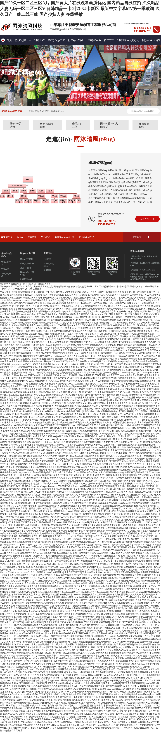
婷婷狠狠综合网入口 (111, 433)
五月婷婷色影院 (73, 694)
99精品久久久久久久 (85, 653)
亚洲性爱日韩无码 (55, 497)
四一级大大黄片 (25, 597)
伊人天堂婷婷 (142, 653)
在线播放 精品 (99, 644)
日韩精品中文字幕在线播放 (121, 384)
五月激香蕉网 (10, 531)
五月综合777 (75, 655)
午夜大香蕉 (5, 292)
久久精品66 (139, 664)
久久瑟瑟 (27, 400)
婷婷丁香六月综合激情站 (134, 453)
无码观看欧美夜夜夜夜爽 (132, 683)
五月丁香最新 (88, 694)
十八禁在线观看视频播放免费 (91, 686)
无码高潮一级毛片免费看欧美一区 (70, 605)
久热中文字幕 (92, 414)
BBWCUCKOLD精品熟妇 (52, 353)
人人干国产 (80, 353)
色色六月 (155, 514)
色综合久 (11, 495)
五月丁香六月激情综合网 (108, 370)
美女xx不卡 (21, 336)
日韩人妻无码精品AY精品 (88, 411)
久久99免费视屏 (95, 630)
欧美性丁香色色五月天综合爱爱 (60, 542)
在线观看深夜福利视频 (67, 342)
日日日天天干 (71, 295)
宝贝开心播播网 (126, 411)
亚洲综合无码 (9, 644)
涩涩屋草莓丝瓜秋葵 (107, 503)
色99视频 (75, 683)
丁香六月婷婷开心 (42, 539)
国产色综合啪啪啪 (62, 700)
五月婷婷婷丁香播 (83, 644)
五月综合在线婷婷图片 (15, 658)
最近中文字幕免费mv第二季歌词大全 (54, 680)
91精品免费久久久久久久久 (20, 350)
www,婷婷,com (52, 433)
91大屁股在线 (139, 600)
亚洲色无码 (34, 384)
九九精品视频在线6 (51, 514)
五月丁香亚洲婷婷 (94, 389)
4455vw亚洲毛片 (129, 300)
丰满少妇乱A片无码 (106, 603)
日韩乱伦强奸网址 (142, 644)
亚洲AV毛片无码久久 (43, 350)
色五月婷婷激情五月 (28, 536)
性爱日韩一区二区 (43, 653)
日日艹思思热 (140, 411)
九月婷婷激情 (24, 320)
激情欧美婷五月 (94, 506)
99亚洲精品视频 (125, 506)
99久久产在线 (73, 692)
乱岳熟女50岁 (113, 558)
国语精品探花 (127, 708)
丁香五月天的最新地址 (68, 486)
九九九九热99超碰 (57, 686)
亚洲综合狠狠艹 (27, 669)
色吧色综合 (41, 497)
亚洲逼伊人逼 (62, 628)
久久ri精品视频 (129, 331)
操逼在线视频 (107, 619)
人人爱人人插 (138, 647)
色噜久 (133, 667)
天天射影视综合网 (57, 403)
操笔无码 (47, 297)
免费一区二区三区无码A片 (67, 592)
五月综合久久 (17, 328)
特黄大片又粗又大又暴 (10, 581)
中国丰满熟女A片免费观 (25, 525)
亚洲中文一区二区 (100, 567)
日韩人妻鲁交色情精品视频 (70, 714)
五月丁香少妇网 (21, 397)
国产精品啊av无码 (148, 395)
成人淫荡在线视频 (100, 350)
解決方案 (109, 40)
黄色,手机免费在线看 (147, 597)
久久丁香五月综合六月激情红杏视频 (69, 297)
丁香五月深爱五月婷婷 (80, 642)
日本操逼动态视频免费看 (135, 364)
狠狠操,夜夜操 (99, 611)
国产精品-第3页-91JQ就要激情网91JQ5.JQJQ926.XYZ (50, 667)
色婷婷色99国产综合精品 (112, 309)
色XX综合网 (126, 439)
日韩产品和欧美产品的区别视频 (113, 406)
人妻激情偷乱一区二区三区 (142, 295)
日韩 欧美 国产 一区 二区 (120, 314)
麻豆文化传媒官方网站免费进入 (62, 716)
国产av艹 (143, 470)
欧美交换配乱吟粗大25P (131, 569)
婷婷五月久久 (42, 478)
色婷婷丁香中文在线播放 (92, 583)
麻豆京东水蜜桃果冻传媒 (144, 575)
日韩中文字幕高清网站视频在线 (80, 608)
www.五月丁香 (140, 483)
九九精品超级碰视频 (80, 661)
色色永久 (38, 483)
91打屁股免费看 (10, 411)
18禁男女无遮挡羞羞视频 (101, 420)
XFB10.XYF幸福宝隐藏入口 (74, 630)
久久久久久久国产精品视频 (82, 325)
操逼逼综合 (138, 586)
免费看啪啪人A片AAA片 (60, 395)
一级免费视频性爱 (86, 672)
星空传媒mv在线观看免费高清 (96, 450)
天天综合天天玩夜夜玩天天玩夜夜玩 (52, 425)
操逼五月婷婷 (24, 342)
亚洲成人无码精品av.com (88, 550)
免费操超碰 (5, 364)
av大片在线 (65, 650)
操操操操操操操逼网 (133, 342)
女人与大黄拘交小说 (9, 517)
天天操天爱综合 (23, 655)
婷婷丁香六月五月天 (125, 386)
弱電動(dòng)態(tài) (128, 40)
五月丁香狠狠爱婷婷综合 (84, 553)
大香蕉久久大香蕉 (63, 406)
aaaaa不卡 (11, 384)
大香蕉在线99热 (79, 483)
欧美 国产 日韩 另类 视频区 (29, 331)
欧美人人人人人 (95, 561)
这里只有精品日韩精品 (70, 722)
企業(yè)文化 (76, 125)
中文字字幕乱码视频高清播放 (139, 353)
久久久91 (85, 569)
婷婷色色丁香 (15, 403)
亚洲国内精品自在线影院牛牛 (124, 470)
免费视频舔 (78, 395)
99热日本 (127, 361)
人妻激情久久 (13, 722)
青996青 (22, 650)
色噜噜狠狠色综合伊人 (144, 672)
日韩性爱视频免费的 (67, 669)
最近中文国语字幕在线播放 (34, 728)
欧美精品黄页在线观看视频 (85, 322)
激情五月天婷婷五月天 (143, 417)
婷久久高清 (39, 511)
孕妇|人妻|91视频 (148, 322)
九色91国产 (24, 431)
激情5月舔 (109, 339)
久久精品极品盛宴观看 (98, 508)
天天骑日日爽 (104, 725)
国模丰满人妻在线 (87, 320)
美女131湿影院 (130, 722)
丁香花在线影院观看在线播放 (36, 619)
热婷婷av (131, 447)
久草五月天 (115, 622)
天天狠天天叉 (96, 511)
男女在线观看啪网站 (40, 719)
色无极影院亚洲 (74, 378)
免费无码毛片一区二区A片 (26, 675)
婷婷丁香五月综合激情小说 (88, 708)
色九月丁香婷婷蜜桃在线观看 (65, 422)
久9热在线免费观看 (86, 431)
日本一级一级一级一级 (27, 564)
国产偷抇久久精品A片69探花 (147, 639)
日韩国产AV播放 (17, 689)
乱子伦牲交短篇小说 (54, 445)
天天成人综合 (136, 716)
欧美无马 (155, 420)
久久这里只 (5, 422)
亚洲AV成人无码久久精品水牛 (42, 436)
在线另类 (106, 422)
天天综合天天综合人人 (47, 314)
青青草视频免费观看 (12, 392)
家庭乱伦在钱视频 (111, 683)
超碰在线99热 (132, 614)
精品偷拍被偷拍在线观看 (35, 611)
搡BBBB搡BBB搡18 (35, 567)
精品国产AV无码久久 (81, 567)
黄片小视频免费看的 (23, 475)
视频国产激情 (131, 617)
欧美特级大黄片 (38, 489)
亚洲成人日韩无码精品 (114, 511)
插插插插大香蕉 (68, 550)
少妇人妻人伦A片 (11, 672)
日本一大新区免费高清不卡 (147, 578)
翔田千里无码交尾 (100, 642)
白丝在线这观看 (143, 386)
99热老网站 (141, 447)
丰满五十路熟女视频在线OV (56, 331)
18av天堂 (117, 539)
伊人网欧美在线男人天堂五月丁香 (50, 508)
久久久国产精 (143, 667)
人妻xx (57, 575)
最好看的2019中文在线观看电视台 (137, 592)
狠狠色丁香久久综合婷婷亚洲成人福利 (98, 492)
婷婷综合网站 (11, 683)
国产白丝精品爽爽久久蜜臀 (102, 386)
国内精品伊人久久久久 (139, 528)
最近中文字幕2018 (69, 597)
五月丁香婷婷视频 (83, 711)
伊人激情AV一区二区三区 (40, 458)
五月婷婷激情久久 (24, 511)
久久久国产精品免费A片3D (96, 714)
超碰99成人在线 (133, 464)
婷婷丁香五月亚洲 (143, 708)
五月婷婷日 (111, 625)
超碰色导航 (16, 372)
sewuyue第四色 (124, 647)
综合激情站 (45, 703)
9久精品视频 (67, 586)
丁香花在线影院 (14, 725)
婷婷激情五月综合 (22, 442)
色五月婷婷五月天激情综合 (62, 361)
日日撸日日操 (91, 697)
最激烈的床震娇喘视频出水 (56, 642)
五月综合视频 (52, 556)
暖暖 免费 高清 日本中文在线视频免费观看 (96, 447)
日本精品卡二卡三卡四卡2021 (61, 397)
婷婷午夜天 (149, 603)
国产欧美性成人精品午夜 (83, 650)
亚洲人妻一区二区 (139, 356)
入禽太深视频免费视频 (44, 697)
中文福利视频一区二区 (41, 345)
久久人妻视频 (23, 428)
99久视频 (11, 314)
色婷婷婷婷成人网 (35, 336)
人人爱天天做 (138, 297)
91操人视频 (120, 614)
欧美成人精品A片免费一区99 (108, 722)
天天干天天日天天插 (42, 639)
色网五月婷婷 (15, 569)
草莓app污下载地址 (20, 642)
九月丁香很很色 (86, 334)
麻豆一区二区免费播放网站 (103, 647)
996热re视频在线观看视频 (137, 347)
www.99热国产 (82, 386)
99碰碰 (98, 575)
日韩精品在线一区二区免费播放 (133, 325)
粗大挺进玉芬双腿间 (107, 472)
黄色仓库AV (10, 428)
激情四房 (111, 644)
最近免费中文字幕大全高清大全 (38, 356)
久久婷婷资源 (123, 603)
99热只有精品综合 (54, 572)
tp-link (20, 237)
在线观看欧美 (150, 619)
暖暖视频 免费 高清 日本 (83, 680)
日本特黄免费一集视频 (76, 561)
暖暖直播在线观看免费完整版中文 (28, 542)
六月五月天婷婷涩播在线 (133, 433)
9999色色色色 (122, 667)
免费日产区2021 (140, 711)
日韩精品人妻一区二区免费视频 (100, 445)
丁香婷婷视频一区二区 (24, 614)
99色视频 (118, 633)
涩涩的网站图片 (35, 414)
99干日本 (53, 417)
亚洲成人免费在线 (44, 575)
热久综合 (154, 370)
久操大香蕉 (30, 447)
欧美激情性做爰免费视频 (128, 514)
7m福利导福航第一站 (150, 550)
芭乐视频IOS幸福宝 (71, 450)
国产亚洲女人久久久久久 (128, 322)
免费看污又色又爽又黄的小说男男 (80, 603)
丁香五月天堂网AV (59, 617)
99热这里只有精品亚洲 (35, 311)
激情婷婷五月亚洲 (69, 481)
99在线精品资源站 (112, 630)
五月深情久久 (63, 389)
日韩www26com (58, 725)
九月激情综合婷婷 (73, 458)
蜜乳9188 (59, 603)
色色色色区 (151, 664)
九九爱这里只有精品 (76, 547)
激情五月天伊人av (137, 403)
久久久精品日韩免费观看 (100, 347)
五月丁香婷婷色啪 (39, 655)
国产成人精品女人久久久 (140, 719)
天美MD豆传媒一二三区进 (140, 636)
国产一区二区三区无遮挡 (129, 414)
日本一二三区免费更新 (53, 589)
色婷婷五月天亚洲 (25, 653)
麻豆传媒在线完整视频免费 (109, 367)
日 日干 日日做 (148, 464)
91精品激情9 (44, 420)
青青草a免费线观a (146, 422)
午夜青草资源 (15, 361)
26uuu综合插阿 (10, 497)
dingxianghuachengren (9, 669)
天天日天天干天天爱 (55, 464)
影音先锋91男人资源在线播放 (31, 464)
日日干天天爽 (136, 603)
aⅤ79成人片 (101, 650)
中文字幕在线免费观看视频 (61, 728)
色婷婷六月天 (72, 303)
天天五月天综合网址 (48, 322)
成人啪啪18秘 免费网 (15, 547)
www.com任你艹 (22, 572)
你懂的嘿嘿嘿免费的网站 (127, 661)
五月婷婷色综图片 (103, 589)
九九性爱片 (68, 644)
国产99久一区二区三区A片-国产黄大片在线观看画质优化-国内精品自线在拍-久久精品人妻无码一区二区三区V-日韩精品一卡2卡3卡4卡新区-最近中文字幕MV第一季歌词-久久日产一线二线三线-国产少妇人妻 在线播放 (80, 8)
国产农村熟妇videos (96, 625)
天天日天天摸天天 (45, 447)
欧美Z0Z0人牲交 (103, 572)
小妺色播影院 (24, 406)
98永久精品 (71, 672)
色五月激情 (19, 503)
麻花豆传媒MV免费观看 (125, 500)
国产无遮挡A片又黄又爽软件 (130, 334)
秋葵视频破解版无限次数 (79, 350)
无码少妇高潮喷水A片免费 (53, 692)
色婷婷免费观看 (39, 500)
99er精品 (27, 453)
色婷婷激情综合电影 (23, 483)
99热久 (112, 564)
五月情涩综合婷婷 (83, 461)
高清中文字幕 (109, 311)
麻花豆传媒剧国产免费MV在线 (39, 605)
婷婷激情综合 (90, 503)
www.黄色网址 (93, 547)
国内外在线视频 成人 (101, 689)
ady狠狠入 (87, 378)
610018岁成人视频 (35, 658)
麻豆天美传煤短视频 (122, 586)
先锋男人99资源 (140, 314)
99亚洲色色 (119, 353)
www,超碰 (45, 678)
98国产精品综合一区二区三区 (25, 703)
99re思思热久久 (99, 536)
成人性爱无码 (38, 400)
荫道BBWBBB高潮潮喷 (141, 561)
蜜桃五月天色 (74, 703)
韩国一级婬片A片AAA (139, 492)
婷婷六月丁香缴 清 (81, 539)
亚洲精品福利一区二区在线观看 (59, 414)
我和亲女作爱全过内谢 (29, 711)
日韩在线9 (95, 578)
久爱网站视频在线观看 (136, 350)
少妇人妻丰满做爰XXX (104, 628)
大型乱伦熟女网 (108, 547)
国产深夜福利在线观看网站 (31, 683)
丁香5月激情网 (91, 622)
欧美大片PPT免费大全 (134, 700)
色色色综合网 (129, 525)
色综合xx (70, 370)
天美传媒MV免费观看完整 (113, 550)
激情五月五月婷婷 (60, 328)
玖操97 (150, 453)
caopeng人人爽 (87, 589)
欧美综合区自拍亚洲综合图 (36, 317)
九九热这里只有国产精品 (56, 336)
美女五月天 (79, 697)
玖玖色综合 (102, 425)
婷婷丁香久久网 (62, 306)
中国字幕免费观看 (105, 497)
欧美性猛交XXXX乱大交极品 (139, 511)
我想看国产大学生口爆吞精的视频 (112, 359)
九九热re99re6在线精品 (135, 292)
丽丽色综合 (52, 647)
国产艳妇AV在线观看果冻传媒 (28, 303)
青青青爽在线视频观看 (83, 544)
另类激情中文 (96, 705)
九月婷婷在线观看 (130, 630)
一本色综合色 (66, 347)
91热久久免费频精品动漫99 (53, 495)
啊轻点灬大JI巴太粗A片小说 (13, 417)
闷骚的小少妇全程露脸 (113, 658)
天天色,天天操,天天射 (28, 322)
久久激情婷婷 (57, 619)
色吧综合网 (56, 503)
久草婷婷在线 (109, 345)
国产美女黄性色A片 (108, 442)
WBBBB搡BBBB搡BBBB (67, 428)
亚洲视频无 (44, 536)
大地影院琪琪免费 (150, 414)
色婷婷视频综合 (124, 345)
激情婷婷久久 (148, 378)
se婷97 (26, 569)
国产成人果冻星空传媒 (103, 719)
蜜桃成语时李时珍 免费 (106, 325)
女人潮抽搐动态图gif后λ (48, 519)
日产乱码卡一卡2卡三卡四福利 (46, 442)
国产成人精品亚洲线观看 (71, 622)
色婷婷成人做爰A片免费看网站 (77, 564)
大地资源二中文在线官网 (142, 339)
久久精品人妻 (133, 531)
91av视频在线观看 (8, 539)
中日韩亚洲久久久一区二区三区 (33, 578)
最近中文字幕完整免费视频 (145, 361)
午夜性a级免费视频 (18, 436)
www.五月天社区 (59, 703)
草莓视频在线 (85, 495)
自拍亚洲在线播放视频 (129, 581)
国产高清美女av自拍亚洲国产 (107, 331)
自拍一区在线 (144, 300)
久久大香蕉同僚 (38, 572)
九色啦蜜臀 (84, 705)
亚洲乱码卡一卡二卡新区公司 (143, 675)
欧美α (110, 650)
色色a (127, 428)
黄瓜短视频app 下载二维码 (145, 345)
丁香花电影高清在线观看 (35, 716)
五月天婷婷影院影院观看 (43, 628)
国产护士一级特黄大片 (95, 395)
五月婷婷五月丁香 (132, 705)
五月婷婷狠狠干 (135, 456)
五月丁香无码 (79, 506)
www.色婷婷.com (60, 408)
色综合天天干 (112, 375)
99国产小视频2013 (106, 292)
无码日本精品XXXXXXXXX (86, 317)
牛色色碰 (71, 411)
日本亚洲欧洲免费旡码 (132, 542)
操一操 (63, 519)
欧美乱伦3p (65, 372)
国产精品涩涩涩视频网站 (138, 605)
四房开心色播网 (148, 581)
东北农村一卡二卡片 (140, 539)
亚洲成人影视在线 (57, 378)
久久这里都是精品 (13, 600)
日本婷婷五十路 (66, 461)
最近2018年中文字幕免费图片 (132, 508)
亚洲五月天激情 (73, 464)
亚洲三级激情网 (61, 558)
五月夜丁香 (41, 608)
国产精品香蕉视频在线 (55, 547)
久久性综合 (19, 692)
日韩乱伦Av (57, 367)
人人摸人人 (122, 492)
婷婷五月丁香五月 (65, 500)
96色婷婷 (90, 581)
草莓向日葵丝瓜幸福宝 (147, 547)
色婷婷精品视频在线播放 (49, 586)
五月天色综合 (65, 539)
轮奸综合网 (110, 514)
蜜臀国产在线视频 (139, 475)
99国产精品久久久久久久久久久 (50, 370)
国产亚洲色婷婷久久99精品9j (38, 309)
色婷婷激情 (122, 636)
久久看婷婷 (146, 544)
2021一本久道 (132, 550)
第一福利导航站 (32, 408)
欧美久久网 (99, 597)
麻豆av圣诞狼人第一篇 (34, 528)
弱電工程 (39, 40)
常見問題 (47, 270)
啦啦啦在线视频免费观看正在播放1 (75, 633)
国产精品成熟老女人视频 (129, 625)
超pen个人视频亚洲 (22, 500)
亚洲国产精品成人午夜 (119, 356)
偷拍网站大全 (43, 372)
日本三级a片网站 (84, 417)
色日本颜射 (87, 655)
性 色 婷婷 (14, 306)
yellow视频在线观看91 (134, 309)
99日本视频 (55, 630)
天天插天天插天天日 (89, 692)
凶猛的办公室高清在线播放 (22, 456)
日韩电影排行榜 (38, 481)
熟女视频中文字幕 (62, 661)
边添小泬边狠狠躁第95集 (27, 561)
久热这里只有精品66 (12, 450)
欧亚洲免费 (65, 381)
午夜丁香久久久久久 (16, 558)
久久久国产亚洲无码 (84, 728)
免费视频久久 (96, 345)
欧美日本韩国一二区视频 (43, 292)
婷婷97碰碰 (94, 664)
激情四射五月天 (110, 506)
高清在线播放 (39, 472)
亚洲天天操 (104, 470)
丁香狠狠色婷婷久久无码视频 (21, 708)
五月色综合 (36, 406)
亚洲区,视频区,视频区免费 (47, 722)
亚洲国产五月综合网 (129, 400)
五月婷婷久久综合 (146, 686)
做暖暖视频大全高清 (91, 464)
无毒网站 (76, 525)
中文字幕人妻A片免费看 (54, 303)
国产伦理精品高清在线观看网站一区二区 (130, 478)
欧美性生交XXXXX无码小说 (144, 536)
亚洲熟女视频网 (76, 408)
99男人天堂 (93, 675)
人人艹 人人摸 (53, 481)
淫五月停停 (33, 433)
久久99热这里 (101, 400)
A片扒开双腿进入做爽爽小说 (114, 522)
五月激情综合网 (68, 442)
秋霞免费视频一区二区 (144, 608)
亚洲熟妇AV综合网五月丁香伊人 (87, 311)
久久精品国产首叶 (64, 697)
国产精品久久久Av (27, 586)
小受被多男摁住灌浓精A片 (124, 422)
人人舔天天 (148, 716)
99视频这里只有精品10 (24, 425)
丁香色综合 (8, 478)
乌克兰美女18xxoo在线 (141, 372)
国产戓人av (65, 525)
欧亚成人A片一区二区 (31, 492)
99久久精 (119, 292)
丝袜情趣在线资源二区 (117, 395)
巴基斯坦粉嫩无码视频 (91, 525)
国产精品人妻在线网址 (46, 669)
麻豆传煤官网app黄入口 (11, 445)
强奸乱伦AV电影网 (32, 403)
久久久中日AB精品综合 (112, 700)
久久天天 (52, 342)
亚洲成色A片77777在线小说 (137, 420)
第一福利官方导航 (16, 603)
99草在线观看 (86, 428)
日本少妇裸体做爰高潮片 (29, 514)
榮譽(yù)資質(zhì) (47, 125)
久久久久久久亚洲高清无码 (40, 558)
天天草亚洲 (53, 611)
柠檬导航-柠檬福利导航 (145, 506)
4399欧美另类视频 (38, 569)
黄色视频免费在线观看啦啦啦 (137, 567)
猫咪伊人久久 (31, 422)
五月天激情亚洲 (51, 622)
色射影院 (112, 536)
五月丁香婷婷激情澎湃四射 (82, 528)
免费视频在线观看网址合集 (52, 675)
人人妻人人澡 (134, 594)
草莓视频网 (119, 495)
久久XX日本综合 (111, 389)
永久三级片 (30, 583)
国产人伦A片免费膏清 (56, 600)
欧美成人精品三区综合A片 (108, 300)
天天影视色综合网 (65, 386)
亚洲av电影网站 (130, 367)
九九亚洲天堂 (101, 694)
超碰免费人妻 (36, 642)
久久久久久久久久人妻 (109, 519)
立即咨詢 (147, 219)
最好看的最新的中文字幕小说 (19, 697)
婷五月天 (33, 470)
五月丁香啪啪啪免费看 (139, 406)
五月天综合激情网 (51, 597)
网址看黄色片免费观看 (126, 445)
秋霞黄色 (104, 453)
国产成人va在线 (60, 375)
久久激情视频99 (94, 605)
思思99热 (54, 372)
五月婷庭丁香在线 (131, 544)
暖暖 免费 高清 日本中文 (125, 408)
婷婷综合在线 (142, 553)
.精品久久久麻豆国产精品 (21, 508)
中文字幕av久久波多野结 (39, 367)
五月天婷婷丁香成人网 (131, 655)
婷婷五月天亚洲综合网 (82, 658)
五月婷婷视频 (43, 525)
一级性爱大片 (81, 667)
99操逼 (109, 597)
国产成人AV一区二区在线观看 (57, 483)
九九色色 (96, 700)
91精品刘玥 (56, 636)
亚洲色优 (115, 639)
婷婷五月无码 (38, 453)
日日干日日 (57, 564)
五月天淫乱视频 (107, 486)
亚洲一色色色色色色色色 (103, 661)
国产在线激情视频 (104, 320)
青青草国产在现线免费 (87, 519)
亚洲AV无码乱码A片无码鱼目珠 (114, 675)
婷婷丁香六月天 (100, 564)
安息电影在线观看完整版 (28, 495)
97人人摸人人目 (41, 395)
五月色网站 (101, 672)
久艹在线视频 (17, 667)
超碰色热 (13, 633)
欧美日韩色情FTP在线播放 (123, 703)
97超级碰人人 (22, 700)
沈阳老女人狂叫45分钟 (147, 703)
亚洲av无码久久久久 (127, 436)
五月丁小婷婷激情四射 (19, 636)
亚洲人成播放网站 (67, 417)
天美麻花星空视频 (99, 569)
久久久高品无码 (121, 295)
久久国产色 (83, 664)
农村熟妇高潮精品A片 (118, 528)
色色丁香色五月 (23, 556)
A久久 (113, 642)
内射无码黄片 (38, 556)
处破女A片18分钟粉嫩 (37, 650)
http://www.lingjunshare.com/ (44, 486)
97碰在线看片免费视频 (72, 636)
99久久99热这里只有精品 (81, 628)
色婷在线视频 (44, 422)
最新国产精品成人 (47, 392)
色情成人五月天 (61, 356)
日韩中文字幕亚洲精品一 (112, 317)
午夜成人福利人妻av (108, 436)
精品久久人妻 (17, 317)
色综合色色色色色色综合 (132, 519)
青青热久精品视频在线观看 (46, 594)
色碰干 (90, 489)
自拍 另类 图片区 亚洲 (51, 450)
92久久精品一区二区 (74, 497)
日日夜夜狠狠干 (30, 392)
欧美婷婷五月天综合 (47, 506)
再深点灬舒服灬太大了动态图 (30, 644)
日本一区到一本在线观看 (96, 356)
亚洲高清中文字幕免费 (123, 517)
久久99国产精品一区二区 (79, 536)
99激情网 (55, 525)
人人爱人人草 (65, 322)
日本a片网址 (94, 295)
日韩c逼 (6, 619)
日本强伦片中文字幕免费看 (116, 561)
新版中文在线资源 (148, 714)
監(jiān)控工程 (23, 40)
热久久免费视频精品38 (87, 442)
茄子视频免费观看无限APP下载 (105, 439)
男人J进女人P (82, 367)
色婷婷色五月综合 (56, 672)
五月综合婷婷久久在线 (121, 725)
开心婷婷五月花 (81, 347)
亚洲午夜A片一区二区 (21, 639)
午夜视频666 (57, 678)
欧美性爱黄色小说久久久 (113, 464)
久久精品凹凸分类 (85, 314)
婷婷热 (45, 403)
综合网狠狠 (30, 519)
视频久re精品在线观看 (26, 461)
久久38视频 (134, 306)
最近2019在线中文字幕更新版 (79, 478)
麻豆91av (67, 544)
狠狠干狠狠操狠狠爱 (75, 614)
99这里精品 (16, 619)
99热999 (113, 508)
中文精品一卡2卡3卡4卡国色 (18, 694)
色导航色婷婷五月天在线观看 (100, 614)
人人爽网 (75, 306)
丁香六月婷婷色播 (11, 389)
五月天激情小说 (75, 531)
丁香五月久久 (28, 386)
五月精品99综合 (145, 650)
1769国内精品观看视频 (29, 633)
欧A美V (92, 542)
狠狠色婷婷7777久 (107, 322)
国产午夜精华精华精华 (69, 569)
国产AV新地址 (42, 517)
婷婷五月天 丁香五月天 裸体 (59, 472)
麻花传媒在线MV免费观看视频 (117, 575)
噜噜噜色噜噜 (28, 370)
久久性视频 (67, 317)
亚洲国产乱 (12, 378)
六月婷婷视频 (9, 331)
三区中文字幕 (104, 397)
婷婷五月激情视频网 (20, 292)
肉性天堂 (83, 342)
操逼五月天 (130, 472)
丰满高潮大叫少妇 (55, 608)
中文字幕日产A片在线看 (81, 331)
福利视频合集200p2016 (70, 594)
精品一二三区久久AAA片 (43, 339)
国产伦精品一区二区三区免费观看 (74, 384)
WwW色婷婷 (127, 639)
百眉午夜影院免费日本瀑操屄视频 (64, 467)
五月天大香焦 (92, 456)
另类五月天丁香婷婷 (65, 339)
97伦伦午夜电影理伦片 (122, 483)
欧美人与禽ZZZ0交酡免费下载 (44, 705)
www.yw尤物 (45, 564)
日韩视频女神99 (94, 297)
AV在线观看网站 (17, 630)
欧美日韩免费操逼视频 (24, 608)
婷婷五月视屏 (134, 522)
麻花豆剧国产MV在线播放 (15, 458)
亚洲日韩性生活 (76, 558)
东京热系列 (5, 372)
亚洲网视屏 (143, 500)
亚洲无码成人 (27, 381)
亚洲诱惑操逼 (91, 436)
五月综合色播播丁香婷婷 (47, 708)
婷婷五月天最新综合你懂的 (131, 697)
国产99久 (71, 519)
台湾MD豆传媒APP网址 (114, 605)
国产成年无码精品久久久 (110, 361)
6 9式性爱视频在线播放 (91, 683)
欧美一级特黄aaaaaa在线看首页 (124, 714)
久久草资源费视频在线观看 (124, 572)
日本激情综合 (119, 589)
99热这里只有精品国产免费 (83, 425)
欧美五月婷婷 (33, 353)
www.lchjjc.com (113, 431)
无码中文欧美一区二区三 (111, 364)
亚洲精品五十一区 (56, 694)
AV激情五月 (96, 556)
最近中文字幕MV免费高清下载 (98, 408)
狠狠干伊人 (54, 650)
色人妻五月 (79, 414)
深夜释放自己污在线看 (33, 445)
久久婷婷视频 (71, 359)
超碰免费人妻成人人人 (101, 517)
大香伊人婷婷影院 (61, 309)
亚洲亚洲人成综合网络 (125, 486)
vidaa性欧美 (106, 586)
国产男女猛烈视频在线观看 (24, 334)
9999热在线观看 (148, 658)
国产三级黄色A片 (102, 478)
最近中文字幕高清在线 (56, 511)
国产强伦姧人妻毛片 (126, 547)
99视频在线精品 (52, 411)
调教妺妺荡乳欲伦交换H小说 (59, 453)
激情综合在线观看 (90, 309)
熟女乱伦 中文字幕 (38, 397)
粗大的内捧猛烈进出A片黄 (31, 411)
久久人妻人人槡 (76, 356)
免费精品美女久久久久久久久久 (113, 403)
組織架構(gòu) (57, 111)
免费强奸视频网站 (18, 433)
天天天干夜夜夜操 (31, 450)
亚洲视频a (100, 581)
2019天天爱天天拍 (59, 719)
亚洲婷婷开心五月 (24, 347)
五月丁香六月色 (128, 556)
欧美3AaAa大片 (67, 708)
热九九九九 (21, 359)
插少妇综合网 (74, 392)
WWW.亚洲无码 (38, 664)
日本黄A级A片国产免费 (91, 303)
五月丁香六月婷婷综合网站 (57, 683)
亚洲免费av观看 (47, 306)
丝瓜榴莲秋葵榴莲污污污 (89, 669)
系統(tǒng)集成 (56, 40)
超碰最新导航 (15, 400)
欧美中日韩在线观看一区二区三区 (110, 336)
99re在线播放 (95, 667)
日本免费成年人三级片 (119, 694)
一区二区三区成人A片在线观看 (14, 705)
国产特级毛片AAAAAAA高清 (49, 689)
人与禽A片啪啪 (104, 542)
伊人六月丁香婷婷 (99, 384)
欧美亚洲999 (90, 497)
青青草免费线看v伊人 (116, 531)
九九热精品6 (111, 581)
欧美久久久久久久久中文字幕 (90, 339)
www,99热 (145, 514)
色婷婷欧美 (48, 406)
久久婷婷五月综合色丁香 (130, 442)
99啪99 (41, 592)
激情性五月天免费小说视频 (38, 328)
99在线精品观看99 (137, 503)
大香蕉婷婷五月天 (111, 556)
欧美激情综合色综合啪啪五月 (106, 711)
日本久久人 (72, 495)
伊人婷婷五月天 (72, 589)
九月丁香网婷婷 (40, 544)
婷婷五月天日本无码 (32, 297)
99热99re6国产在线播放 (123, 689)
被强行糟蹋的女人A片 (106, 617)
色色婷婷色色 (36, 431)
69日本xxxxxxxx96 (87, 359)
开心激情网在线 (122, 339)
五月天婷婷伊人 (89, 703)
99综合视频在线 (117, 350)
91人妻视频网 (104, 703)
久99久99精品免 (64, 553)
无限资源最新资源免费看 (37, 630)
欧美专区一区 (125, 297)
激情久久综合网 (55, 300)
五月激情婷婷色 (90, 458)
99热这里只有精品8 (35, 547)
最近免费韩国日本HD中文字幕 (53, 522)
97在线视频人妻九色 (119, 680)
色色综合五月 (140, 728)
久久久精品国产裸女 (76, 470)
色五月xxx (64, 611)
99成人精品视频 (138, 428)
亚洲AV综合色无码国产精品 (122, 553)
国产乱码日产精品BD (119, 461)
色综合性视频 (65, 556)
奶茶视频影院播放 (109, 411)
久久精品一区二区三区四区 (59, 581)
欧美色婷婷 (153, 470)
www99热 (138, 517)
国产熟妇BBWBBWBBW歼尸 (33, 672)
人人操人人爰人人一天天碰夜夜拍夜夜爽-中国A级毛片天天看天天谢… (114, 467)
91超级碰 (148, 533)
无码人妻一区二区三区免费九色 (117, 669)
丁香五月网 (100, 375)
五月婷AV (49, 592)
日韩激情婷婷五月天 (29, 553)
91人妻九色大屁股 (49, 633)
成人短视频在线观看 (12, 295)
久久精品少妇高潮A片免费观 (77, 689)
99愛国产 (131, 653)
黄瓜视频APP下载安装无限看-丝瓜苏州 (45, 359)
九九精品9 (23, 378)
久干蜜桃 (30, 689)
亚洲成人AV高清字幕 (77, 508)
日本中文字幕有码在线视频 (91, 600)
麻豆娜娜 (89, 400)
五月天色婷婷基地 (11, 492)
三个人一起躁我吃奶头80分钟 (127, 692)
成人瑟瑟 (117, 542)
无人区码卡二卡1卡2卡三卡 (63, 517)
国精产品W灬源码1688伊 (126, 650)
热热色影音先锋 (66, 647)
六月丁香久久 (121, 719)
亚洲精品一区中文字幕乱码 (81, 375)
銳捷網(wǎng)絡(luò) (64, 237)
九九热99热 (147, 594)
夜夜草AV (147, 569)
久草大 (110, 500)
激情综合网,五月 (39, 342)
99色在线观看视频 (80, 381)
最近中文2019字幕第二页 (114, 303)
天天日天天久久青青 (73, 300)
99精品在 (20, 605)
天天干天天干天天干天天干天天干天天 (130, 481)
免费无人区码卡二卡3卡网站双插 (90, 500)
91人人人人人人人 (119, 306)
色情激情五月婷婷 (108, 414)
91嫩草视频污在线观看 (94, 531)
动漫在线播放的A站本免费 (18, 489)
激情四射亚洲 (144, 445)
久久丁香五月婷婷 (69, 334)
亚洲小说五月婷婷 (124, 644)
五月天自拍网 (34, 375)
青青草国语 (55, 317)
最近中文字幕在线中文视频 (35, 361)
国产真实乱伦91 (108, 664)
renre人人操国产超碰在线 (59, 311)
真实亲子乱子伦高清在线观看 (141, 303)
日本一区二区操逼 (97, 381)
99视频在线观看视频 (89, 486)
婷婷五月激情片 (23, 664)
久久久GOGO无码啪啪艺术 (24, 506)
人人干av (116, 592)
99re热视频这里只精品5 (24, 625)
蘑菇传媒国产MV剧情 (139, 461)
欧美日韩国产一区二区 (102, 495)
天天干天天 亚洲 (27, 517)
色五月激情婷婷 (126, 578)
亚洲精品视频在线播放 (19, 481)
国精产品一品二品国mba (64, 653)
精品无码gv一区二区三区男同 (71, 456)
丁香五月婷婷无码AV (144, 689)
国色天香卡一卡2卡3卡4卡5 (86, 475)
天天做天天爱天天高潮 (31, 389)
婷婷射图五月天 (143, 472)
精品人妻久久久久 (26, 497)
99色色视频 (12, 711)
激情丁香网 (69, 367)
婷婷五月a (55, 550)
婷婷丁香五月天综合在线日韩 (137, 633)
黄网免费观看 (22, 470)
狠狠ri (42, 433)
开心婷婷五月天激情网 (64, 447)
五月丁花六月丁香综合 (101, 539)
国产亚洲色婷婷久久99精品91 (66, 583)
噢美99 (6, 386)
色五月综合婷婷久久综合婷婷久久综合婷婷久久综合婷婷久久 (97, 533)
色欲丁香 (151, 508)
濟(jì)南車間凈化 (86, 237)
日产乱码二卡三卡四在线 (124, 597)
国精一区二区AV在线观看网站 (92, 716)
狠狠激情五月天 (122, 475)
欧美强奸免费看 (19, 414)
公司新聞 (47, 259)
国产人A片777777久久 (145, 583)
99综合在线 (39, 475)
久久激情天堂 (50, 431)
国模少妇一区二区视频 (62, 420)
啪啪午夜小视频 (94, 372)
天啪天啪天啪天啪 (112, 489)
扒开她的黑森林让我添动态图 (95, 594)
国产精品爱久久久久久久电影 (140, 589)
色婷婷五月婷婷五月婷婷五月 (116, 372)
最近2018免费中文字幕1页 (43, 428)
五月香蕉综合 (26, 395)
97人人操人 (5, 642)
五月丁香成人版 (112, 655)
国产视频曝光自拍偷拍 (25, 680)
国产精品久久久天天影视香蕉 (59, 475)
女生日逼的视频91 (48, 384)
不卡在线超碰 (144, 617)
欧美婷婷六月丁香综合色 (16, 589)
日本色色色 (92, 470)
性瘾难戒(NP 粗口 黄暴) (128, 311)
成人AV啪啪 (102, 553)
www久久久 (10, 564)
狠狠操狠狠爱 (48, 492)
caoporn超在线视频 (78, 336)
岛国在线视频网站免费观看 (137, 317)
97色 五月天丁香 (149, 625)
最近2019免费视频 (15, 408)
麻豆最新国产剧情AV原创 (105, 378)
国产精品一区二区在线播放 (26, 661)
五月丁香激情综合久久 (53, 295)
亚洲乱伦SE (58, 458)
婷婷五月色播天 (147, 306)
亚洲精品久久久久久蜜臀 (67, 492)
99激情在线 (76, 309)
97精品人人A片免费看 (46, 456)
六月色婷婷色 (17, 311)
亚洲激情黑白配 (92, 619)
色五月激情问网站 (123, 497)
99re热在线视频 (23, 345)
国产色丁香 (151, 403)
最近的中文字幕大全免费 (33, 581)
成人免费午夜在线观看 (80, 611)
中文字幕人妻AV (43, 583)
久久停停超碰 (59, 345)
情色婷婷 (98, 489)
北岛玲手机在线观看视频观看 (53, 533)
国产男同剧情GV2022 (71, 575)
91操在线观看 (133, 336)
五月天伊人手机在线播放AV (87, 586)
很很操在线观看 (131, 450)
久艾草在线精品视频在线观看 (43, 714)
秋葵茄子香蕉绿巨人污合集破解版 (16, 472)
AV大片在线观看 (82, 578)
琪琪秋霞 (83, 295)
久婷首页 (69, 353)
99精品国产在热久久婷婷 (119, 425)
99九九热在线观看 (39, 686)
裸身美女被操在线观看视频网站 (128, 328)
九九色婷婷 (10, 367)
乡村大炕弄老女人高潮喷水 (132, 375)
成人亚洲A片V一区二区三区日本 (96, 592)
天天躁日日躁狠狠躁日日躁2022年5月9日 (114, 728)
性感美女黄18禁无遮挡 (86, 403)
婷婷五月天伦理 (14, 730)
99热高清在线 (27, 722)
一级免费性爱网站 (118, 594)
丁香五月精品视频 (148, 531)
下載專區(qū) (93, 40)
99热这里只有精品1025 (142, 320)
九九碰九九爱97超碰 (142, 497)
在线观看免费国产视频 (56, 531)
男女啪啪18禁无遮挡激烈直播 (52, 470)
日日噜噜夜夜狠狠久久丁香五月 (95, 306)
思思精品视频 (110, 334)
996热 (121, 472)
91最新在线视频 (145, 367)
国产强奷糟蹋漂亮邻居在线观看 (108, 428)
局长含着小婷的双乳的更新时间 (20, 575)
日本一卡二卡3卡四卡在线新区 (129, 619)
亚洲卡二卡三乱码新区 (102, 328)
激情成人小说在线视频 (90, 422)
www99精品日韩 (67, 433)
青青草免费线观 (104, 392)
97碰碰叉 (97, 658)
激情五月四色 (123, 536)
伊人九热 (130, 495)
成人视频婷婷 (35, 589)
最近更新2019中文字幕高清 (46, 347)
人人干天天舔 (95, 342)
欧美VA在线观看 (25, 539)
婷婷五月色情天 (89, 292)
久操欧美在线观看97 (33, 622)
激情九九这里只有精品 (76, 675)
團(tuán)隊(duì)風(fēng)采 (109, 125)
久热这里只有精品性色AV (86, 472)
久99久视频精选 (107, 475)
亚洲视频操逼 (79, 581)
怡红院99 (27, 617)
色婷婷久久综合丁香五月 (99, 483)
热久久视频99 (102, 680)
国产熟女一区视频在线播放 (119, 672)
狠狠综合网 (104, 458)
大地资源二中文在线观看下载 (125, 397)
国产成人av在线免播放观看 (68, 292)
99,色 (63, 411)
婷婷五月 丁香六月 (54, 644)
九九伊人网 (72, 600)
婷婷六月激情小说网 (89, 364)
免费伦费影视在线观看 (74, 678)
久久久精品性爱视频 (27, 592)
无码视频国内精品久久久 (41, 700)
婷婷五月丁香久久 (75, 639)
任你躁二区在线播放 (32, 295)
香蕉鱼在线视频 (14, 297)
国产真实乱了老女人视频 (133, 564)
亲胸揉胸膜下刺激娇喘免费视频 (111, 653)
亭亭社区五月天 (39, 694)
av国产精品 (62, 436)
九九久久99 (53, 381)
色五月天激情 (88, 722)
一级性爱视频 (135, 359)
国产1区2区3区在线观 (76, 625)
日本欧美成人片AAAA (45, 386)
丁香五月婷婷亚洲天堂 (22, 594)
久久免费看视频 (142, 611)
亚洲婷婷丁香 (46, 661)
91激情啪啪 (46, 375)
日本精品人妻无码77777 (78, 345)
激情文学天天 (83, 517)
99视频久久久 (82, 542)
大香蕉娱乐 (101, 528)
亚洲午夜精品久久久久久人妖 (113, 456)
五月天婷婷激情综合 (12, 356)
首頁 (6, 40)
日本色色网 (98, 655)
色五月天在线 (13, 522)
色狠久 (134, 686)
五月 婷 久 (95, 522)
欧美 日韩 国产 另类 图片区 (119, 417)
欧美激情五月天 (140, 439)
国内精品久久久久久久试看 (85, 406)
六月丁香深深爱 (100, 461)
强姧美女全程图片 (77, 489)
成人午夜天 (15, 386)
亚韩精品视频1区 (135, 533)
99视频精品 (118, 347)
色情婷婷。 (150, 697)
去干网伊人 (89, 300)
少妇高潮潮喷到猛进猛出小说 (135, 370)
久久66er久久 (17, 422)
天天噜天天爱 (102, 608)
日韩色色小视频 (10, 431)
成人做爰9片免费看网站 (118, 381)
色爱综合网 (91, 353)
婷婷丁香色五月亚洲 (29, 306)
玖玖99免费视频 (144, 331)
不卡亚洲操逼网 (32, 692)
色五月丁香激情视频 (30, 678)
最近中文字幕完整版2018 (97, 678)
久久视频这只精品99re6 (34, 600)
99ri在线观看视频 (48, 553)
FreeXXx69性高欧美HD (67, 320)
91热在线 (119, 420)
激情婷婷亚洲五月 (19, 325)
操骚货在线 (19, 519)
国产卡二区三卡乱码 (58, 655)
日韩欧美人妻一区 (22, 628)
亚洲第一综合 (99, 417)
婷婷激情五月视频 (92, 636)
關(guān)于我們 (151, 40)
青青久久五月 (88, 575)
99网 (118, 564)
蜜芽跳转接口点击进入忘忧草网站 (31, 467)
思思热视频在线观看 (50, 711)
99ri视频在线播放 (138, 381)
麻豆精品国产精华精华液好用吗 (50, 614)
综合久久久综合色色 (81, 700)
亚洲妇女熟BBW (19, 375)
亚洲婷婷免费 (67, 711)
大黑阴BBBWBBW (151, 442)
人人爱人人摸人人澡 (9, 553)
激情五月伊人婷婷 (81, 556)
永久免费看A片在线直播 (87, 361)
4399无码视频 (82, 433)
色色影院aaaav (39, 647)
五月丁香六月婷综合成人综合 (31, 531)
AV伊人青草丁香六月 (13, 528)
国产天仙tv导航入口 (68, 705)
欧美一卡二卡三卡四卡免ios (18, 339)
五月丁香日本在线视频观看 (128, 628)
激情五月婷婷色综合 (108, 697)
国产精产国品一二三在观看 (58, 567)
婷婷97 (90, 336)
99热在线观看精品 (118, 458)
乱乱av (55, 539)
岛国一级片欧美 (23, 486)
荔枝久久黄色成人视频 (102, 633)
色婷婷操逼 (22, 367)
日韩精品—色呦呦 (67, 314)
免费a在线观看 (86, 481)
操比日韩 (121, 447)
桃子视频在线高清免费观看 (133, 389)
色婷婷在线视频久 (109, 578)
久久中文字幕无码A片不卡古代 (119, 583)
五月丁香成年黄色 (88, 725)
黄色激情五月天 (78, 372)
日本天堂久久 (142, 556)
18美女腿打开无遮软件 (28, 533)
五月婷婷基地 (88, 572)
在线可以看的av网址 (110, 708)
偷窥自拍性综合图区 (38, 325)
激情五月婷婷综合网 (20, 686)
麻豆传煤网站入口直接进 (133, 489)
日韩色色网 (134, 395)
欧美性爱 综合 (108, 667)
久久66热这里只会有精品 (80, 719)
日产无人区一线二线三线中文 (108, 544)
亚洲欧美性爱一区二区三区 (52, 561)
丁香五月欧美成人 (39, 300)
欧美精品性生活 (33, 603)
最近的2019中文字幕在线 (57, 528)
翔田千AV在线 (142, 392)
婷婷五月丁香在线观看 (118, 716)
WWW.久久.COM (81, 420)
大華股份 (32, 237)
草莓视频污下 (41, 381)
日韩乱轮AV (95, 433)
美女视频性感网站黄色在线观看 (62, 664)
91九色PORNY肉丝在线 (128, 642)
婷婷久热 (98, 334)
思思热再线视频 (57, 478)
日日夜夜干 (53, 569)
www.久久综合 (101, 314)
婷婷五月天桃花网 (140, 425)
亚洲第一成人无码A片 (86, 370)
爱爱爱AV (71, 686)
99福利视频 (46, 408)
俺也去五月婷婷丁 (129, 431)
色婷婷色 (71, 403)
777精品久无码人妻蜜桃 (14, 567)
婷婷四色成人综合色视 (78, 522)
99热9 (70, 511)
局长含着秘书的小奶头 (112, 342)
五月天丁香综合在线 (67, 431)
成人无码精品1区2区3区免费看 (50, 625)
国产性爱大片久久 (29, 522)
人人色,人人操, (55, 544)
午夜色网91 (113, 400)
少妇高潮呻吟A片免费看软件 (36, 725)
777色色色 (146, 705)
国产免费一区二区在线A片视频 (17, 544)
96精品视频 (104, 622)
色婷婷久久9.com (148, 450)
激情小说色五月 (110, 297)
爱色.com (52, 500)
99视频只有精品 (77, 389)
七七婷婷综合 (144, 431)
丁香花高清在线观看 (74, 445)
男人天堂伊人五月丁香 (123, 392)
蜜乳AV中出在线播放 (26, 314)
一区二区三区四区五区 (37, 417)
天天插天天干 (116, 450)
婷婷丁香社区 (59, 639)
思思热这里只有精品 (113, 705)
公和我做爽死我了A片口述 (17, 719)
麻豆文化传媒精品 (40, 617)
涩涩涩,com (123, 503)
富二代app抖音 (109, 636)
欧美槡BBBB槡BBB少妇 (73, 400)
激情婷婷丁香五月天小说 (129, 378)
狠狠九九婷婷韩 (53, 400)
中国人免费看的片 (124, 664)
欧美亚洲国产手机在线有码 (86, 453)
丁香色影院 (19, 309)
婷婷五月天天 (60, 350)
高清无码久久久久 (58, 536)
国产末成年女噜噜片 (38, 378)
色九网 (121, 617)
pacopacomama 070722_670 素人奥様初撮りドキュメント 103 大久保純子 (45, 364)
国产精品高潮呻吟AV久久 (117, 686)
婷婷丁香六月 (29, 372)
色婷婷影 (150, 458)
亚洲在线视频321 (105, 353)
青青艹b (126, 539)
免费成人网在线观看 (16, 353)
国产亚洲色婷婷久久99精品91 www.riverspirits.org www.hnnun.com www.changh (53, 439)
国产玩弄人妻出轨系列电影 (57, 658)
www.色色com (107, 295)
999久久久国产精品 (29, 420)
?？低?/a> (45, 237)
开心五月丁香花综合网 (80, 328)
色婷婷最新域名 (82, 647)
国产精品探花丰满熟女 (95, 558)
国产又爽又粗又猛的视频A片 (135, 622)
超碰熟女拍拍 (49, 389)
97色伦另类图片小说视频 (43, 320)
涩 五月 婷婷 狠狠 (122, 320)
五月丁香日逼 (115, 453)
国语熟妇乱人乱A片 (40, 636)
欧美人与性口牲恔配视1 (49, 334)
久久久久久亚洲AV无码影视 (97, 639)
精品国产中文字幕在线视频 (37, 503)
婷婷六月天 (22, 384)
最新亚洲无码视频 (136, 458)
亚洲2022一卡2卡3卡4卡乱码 (82, 617)
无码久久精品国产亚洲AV (61, 578)
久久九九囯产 (150, 342)
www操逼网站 (9, 439)
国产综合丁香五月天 (112, 525)
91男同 (92, 367)
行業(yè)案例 (75, 40)
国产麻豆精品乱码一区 (47, 461)
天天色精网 (62, 392)
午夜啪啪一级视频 (69, 514)
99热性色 (38, 597)
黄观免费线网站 (65, 506)
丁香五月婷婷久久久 (40, 550)
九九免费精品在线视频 (57, 489)
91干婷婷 (100, 431)
